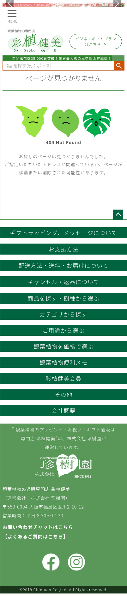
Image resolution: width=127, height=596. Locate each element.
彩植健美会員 (63, 378)
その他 (64, 394)
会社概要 (63, 410)
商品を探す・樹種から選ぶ (63, 298)
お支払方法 (64, 249)
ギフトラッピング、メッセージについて (63, 232)
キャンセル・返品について (63, 282)
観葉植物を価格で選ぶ (63, 346)
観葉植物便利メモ (63, 362)
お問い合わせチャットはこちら (38, 527)
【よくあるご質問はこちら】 (35, 536)
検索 (119, 65)
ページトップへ (118, 215)
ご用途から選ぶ (64, 330)
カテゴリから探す (63, 314)
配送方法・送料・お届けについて (63, 265)
